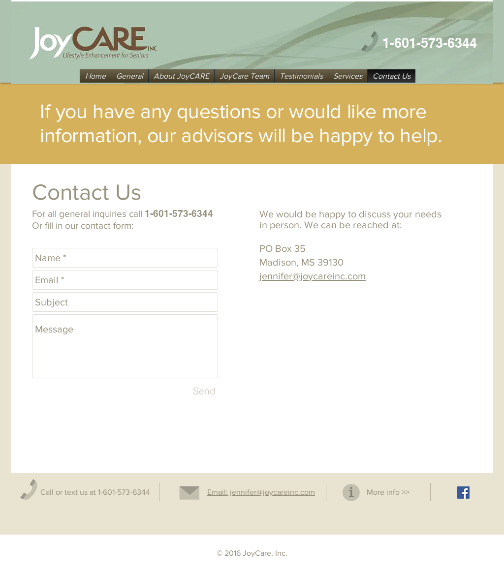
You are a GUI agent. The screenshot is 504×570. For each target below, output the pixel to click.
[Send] (204, 391)
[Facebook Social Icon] (463, 492)
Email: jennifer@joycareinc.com (261, 492)
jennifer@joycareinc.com (312, 275)
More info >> (388, 492)
